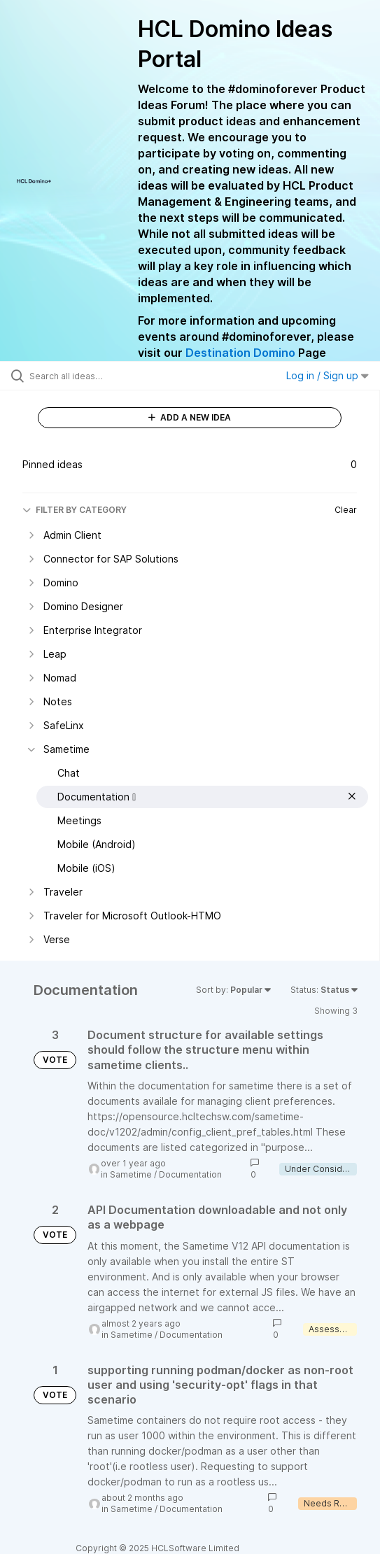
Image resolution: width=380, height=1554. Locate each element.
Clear (346, 509)
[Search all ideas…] (109, 375)
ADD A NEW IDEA (189, 417)
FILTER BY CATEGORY (74, 509)
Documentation (190, 1174)
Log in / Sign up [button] (327, 375)
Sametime (131, 1174)
